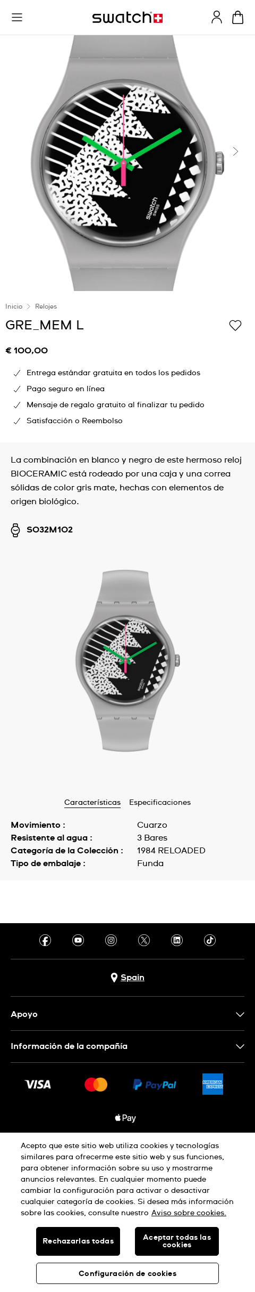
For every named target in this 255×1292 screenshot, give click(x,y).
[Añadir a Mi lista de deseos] (235, 324)
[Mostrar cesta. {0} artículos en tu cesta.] (237, 17)
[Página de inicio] (127, 17)
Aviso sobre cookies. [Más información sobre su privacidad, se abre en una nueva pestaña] (188, 1213)
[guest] (216, 17)
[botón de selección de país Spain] (127, 978)
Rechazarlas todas (77, 1241)
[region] (127, 1212)
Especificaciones (160, 802)
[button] (17, 17)
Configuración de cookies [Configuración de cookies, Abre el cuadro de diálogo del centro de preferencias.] (127, 1274)
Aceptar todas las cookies (176, 1241)
